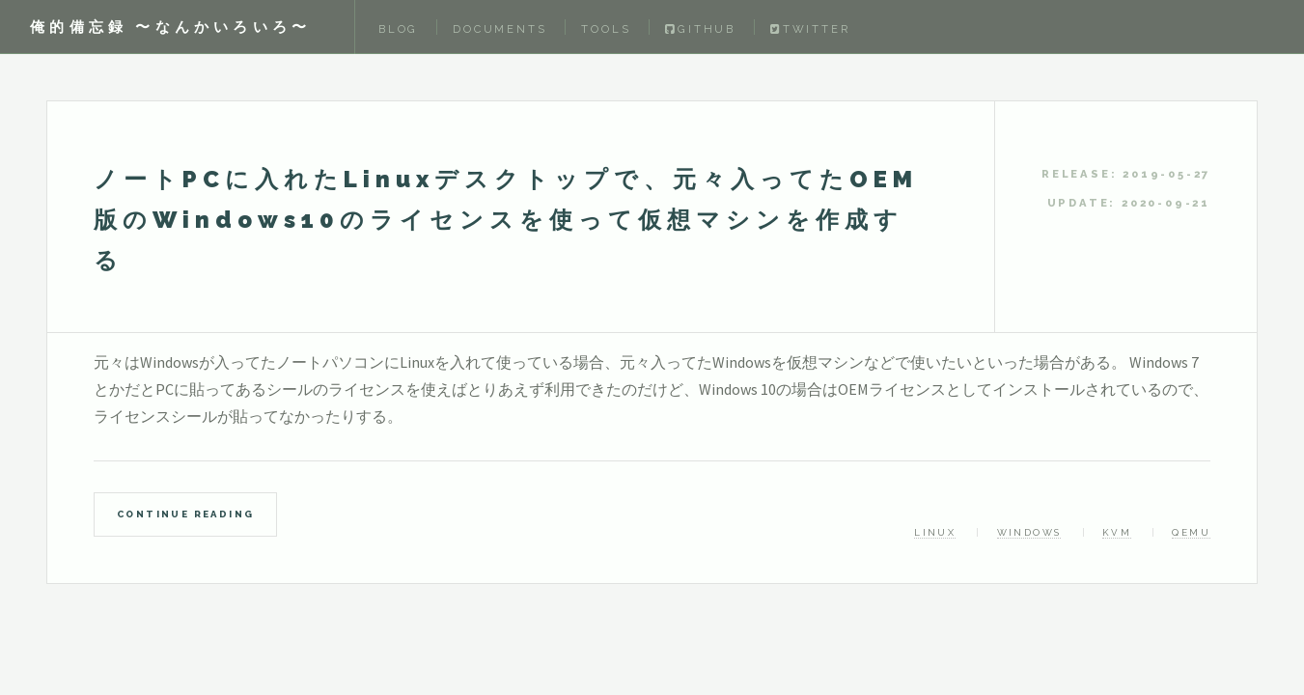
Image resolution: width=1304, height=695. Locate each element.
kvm (1116, 532)
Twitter (809, 29)
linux (935, 532)
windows (1029, 532)
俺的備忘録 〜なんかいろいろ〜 (170, 26)
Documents (499, 29)
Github (700, 29)
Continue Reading (185, 514)
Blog (398, 29)
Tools (605, 29)
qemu (1191, 532)
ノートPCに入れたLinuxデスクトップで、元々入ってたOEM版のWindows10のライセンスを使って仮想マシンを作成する (506, 219)
